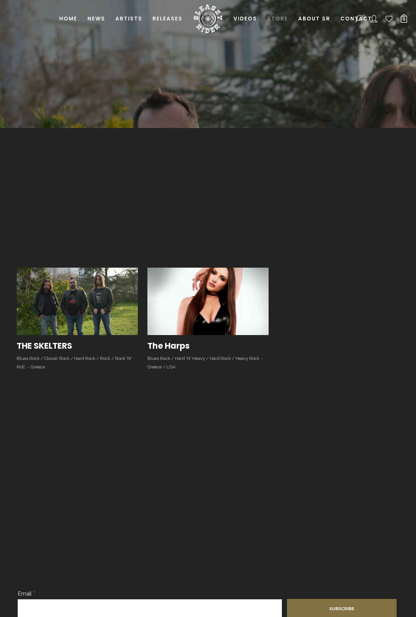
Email (26, 593)
